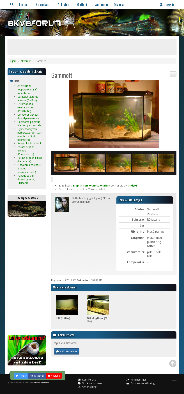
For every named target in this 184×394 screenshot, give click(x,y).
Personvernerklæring (140, 383)
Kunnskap (44, 4)
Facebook (37, 375)
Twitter (21, 375)
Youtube (54, 375)
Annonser (102, 4)
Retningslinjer (136, 379)
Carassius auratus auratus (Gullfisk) (27, 98)
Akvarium (26, 61)
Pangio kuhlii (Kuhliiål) (29, 143)
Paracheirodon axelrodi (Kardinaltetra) (25, 150)
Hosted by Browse (41, 382)
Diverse (121, 4)
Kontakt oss (87, 379)
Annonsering (87, 386)
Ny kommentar (66, 351)
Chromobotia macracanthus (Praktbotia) (25, 107)
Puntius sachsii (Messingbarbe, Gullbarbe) (26, 179)
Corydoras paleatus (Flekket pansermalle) (29, 123)
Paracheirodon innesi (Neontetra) (29, 159)
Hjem (13, 61)
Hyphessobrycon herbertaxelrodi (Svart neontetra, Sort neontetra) (29, 134)
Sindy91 (132, 185)
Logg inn (168, 4)
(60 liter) (97, 319)
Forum (25, 4)
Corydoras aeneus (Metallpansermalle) (28, 116)
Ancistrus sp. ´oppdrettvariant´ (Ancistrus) (27, 89)
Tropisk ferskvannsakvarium (91, 185)
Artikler (65, 4)
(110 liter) (63, 318)
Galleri (83, 4)
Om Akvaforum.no (90, 383)
